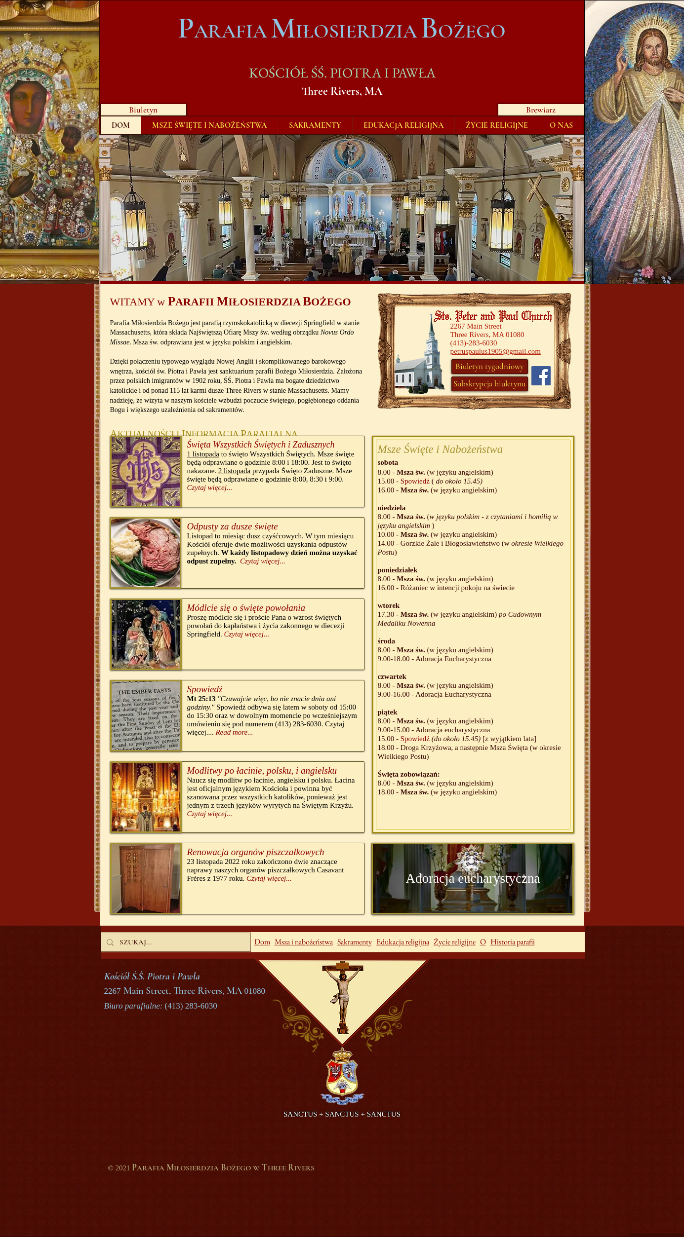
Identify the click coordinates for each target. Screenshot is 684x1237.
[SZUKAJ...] (175, 942)
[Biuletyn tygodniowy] (489, 366)
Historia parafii (512, 942)
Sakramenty (354, 942)
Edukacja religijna (402, 942)
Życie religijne (455, 942)
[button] (342, 208)
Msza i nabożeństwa (304, 942)
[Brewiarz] (541, 110)
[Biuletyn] (143, 110)
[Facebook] (541, 375)
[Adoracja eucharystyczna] (473, 878)
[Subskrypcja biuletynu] (489, 383)
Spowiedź (415, 481)
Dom (262, 942)
